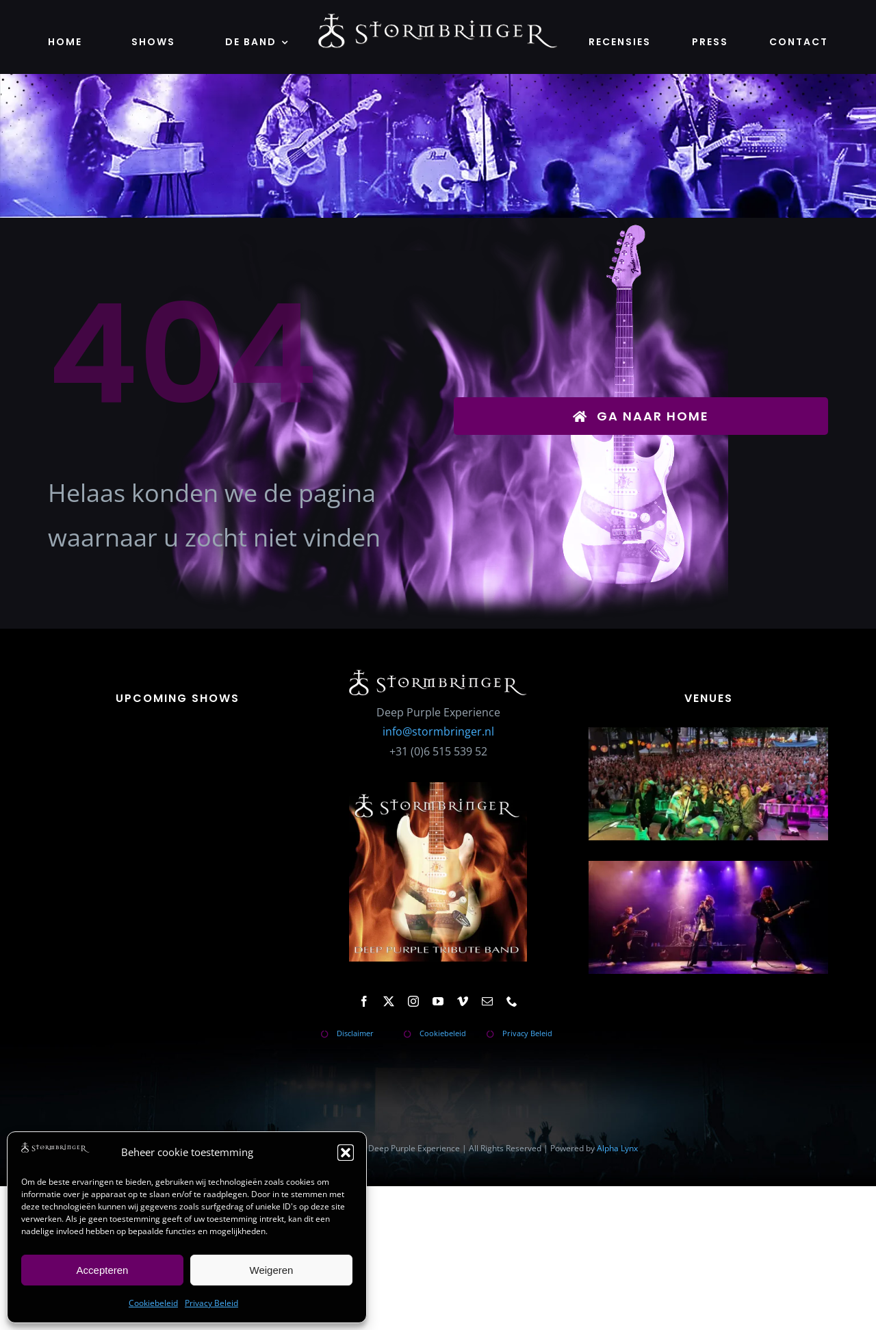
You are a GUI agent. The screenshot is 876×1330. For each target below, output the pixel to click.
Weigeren (272, 1270)
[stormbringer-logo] (438, 19)
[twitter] (388, 1001)
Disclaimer (355, 1033)
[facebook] (364, 1001)
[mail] (487, 1001)
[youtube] (438, 1001)
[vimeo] (462, 1001)
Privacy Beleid (211, 1303)
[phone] (511, 1001)
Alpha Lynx (617, 1148)
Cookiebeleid (153, 1303)
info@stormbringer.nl (438, 731)
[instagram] (413, 1001)
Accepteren (103, 1270)
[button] (345, 1152)
